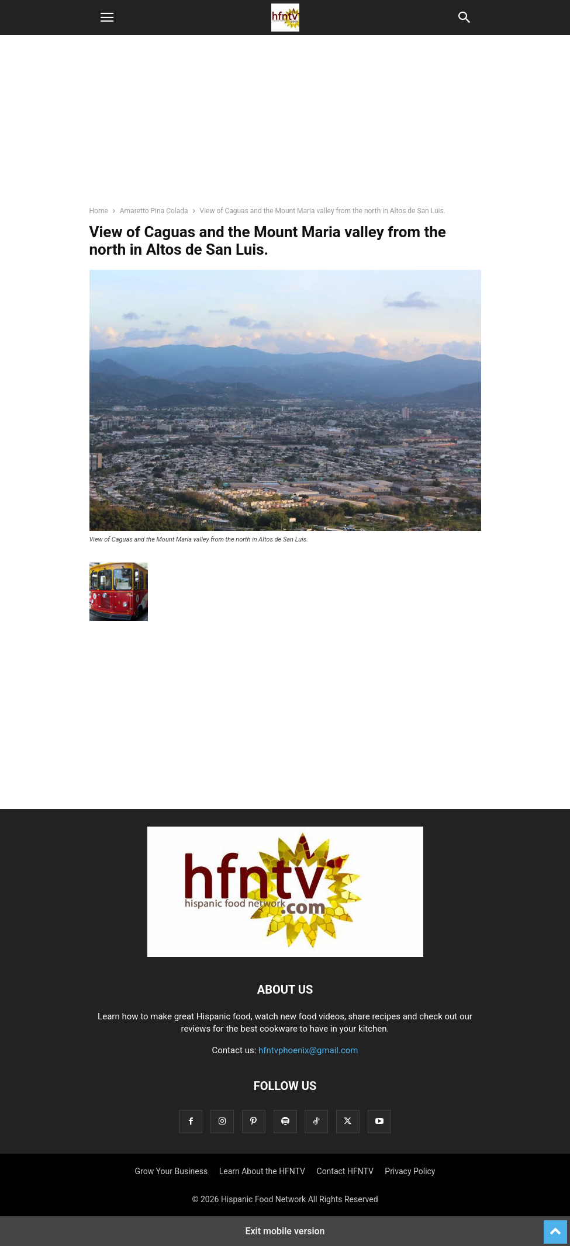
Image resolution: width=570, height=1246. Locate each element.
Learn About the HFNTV (262, 1171)
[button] (107, 17)
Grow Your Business (171, 1171)
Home (98, 211)
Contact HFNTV (345, 1171)
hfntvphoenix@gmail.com (308, 1050)
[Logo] (285, 954)
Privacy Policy (410, 1171)
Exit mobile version (284, 1231)
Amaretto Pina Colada (154, 211)
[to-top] (555, 1226)
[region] (285, 126)
